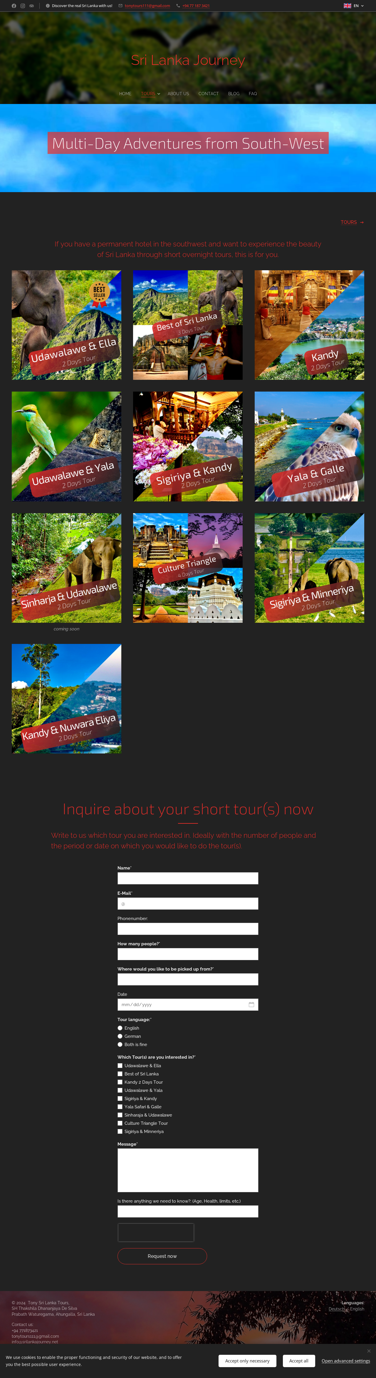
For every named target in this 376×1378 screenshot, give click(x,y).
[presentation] (156, 1232)
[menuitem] (125, 93)
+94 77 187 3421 (196, 5)
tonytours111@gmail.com (147, 5)
